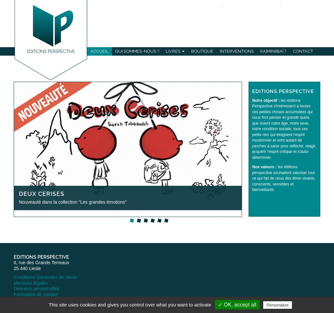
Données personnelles (36, 288)
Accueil (99, 51)
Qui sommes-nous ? (137, 51)
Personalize (277, 305)
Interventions (237, 51)
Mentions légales (31, 283)
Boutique (202, 51)
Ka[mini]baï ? (273, 51)
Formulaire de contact (36, 294)
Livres (175, 51)
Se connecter (241, 10)
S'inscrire (245, 15)
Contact (303, 51)
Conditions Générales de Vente (45, 277)
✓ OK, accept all (237, 304)
